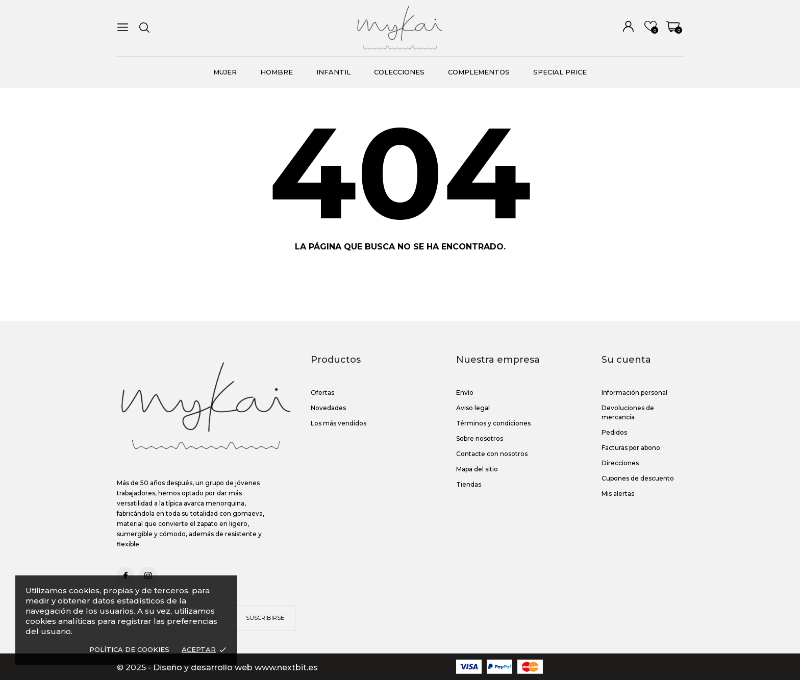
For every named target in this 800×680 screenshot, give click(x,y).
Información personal (634, 392)
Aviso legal (473, 408)
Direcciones (620, 463)
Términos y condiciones (493, 423)
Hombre (276, 72)
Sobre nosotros (479, 438)
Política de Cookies (129, 649)
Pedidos (614, 432)
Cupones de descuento (638, 478)
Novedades (328, 408)
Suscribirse (265, 617)
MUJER (225, 72)
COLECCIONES (399, 72)
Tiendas (468, 484)
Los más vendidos (338, 423)
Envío (464, 392)
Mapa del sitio (477, 469)
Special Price (560, 72)
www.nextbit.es (286, 667)
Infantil (333, 72)
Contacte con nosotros (492, 454)
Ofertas (322, 392)
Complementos (479, 72)
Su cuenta (626, 359)
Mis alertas (618, 493)
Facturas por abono (631, 447)
